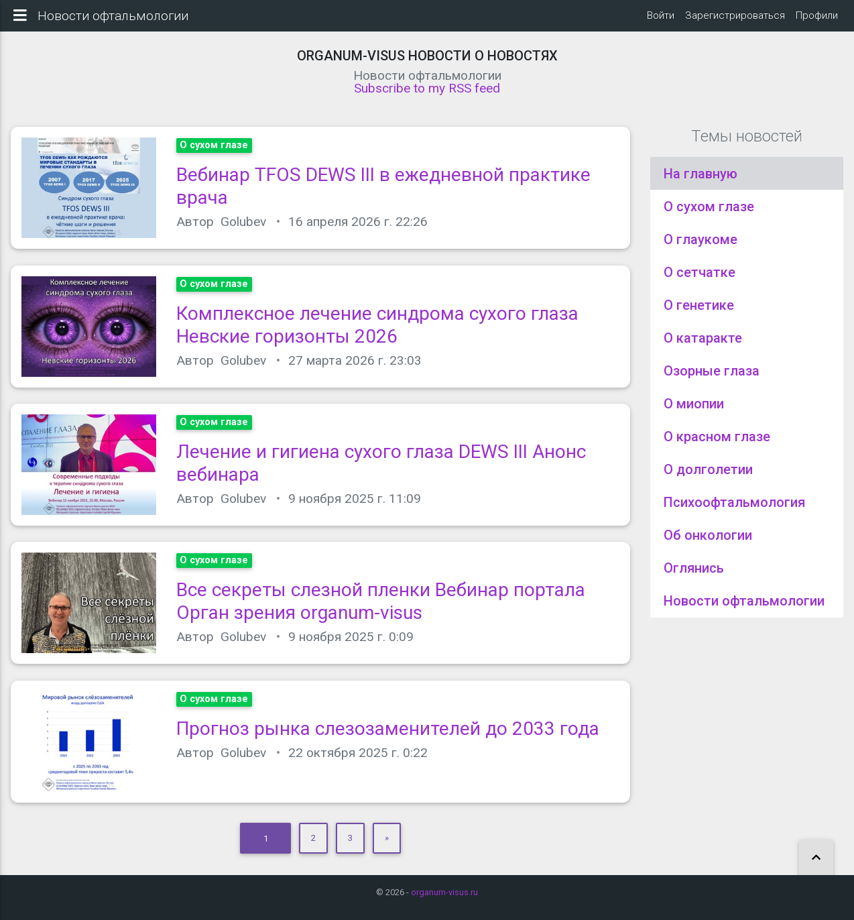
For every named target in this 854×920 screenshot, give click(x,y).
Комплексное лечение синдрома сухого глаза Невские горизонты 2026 (377, 332)
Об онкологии (708, 543)
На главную (700, 182)
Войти (660, 19)
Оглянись (694, 576)
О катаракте (703, 346)
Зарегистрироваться (735, 19)
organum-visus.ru (444, 892)
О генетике (699, 313)
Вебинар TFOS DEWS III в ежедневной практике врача (383, 194)
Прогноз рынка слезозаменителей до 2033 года (387, 737)
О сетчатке (699, 280)
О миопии (694, 412)
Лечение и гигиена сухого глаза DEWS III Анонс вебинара (381, 471)
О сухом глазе (709, 215)
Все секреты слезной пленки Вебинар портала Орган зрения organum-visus (380, 609)
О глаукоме (700, 247)
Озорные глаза (711, 379)
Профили (817, 19)
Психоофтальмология (734, 510)
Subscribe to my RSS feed (427, 96)
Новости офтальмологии (744, 609)
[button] (816, 858)
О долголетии (708, 477)
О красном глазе (717, 445)
